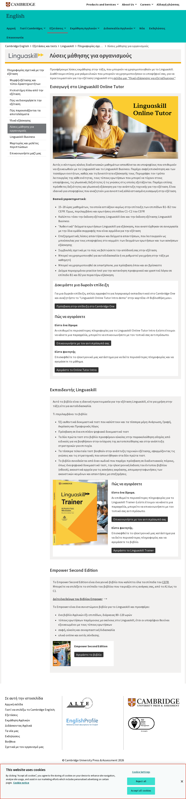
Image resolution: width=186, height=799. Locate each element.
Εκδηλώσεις (157, 28)
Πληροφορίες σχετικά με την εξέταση (25, 72)
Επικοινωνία (15, 37)
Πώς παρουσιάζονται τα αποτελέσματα (25, 112)
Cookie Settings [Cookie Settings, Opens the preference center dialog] (141, 772)
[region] (93, 781)
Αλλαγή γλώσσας (168, 4)
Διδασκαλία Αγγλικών (118, 28)
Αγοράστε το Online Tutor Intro (76, 370)
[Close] (182, 781)
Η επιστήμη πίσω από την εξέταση (26, 92)
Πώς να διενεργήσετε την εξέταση (26, 102)
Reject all (141, 781)
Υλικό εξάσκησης (20, 120)
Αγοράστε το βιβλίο (89, 654)
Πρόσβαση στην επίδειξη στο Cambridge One (85, 306)
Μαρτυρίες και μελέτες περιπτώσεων (24, 145)
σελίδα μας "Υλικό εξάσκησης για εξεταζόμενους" (144, 78)
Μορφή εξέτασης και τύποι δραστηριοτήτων (25, 82)
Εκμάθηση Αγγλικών (83, 28)
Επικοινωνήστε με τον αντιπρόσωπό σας (82, 343)
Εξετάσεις (56, 28)
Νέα (142, 28)
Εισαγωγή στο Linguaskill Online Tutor (87, 86)
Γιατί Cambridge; (31, 28)
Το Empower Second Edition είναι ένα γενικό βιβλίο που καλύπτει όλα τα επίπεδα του (107, 582)
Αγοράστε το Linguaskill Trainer (133, 550)
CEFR (165, 582)
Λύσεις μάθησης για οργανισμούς (22, 128)
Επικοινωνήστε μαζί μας (25, 153)
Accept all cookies (141, 790)
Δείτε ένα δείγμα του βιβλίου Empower (78, 599)
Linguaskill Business (22, 137)
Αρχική (11, 28)
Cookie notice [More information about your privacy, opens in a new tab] (21, 782)
